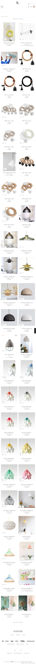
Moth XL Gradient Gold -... (9, 380)
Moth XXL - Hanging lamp (26, 354)
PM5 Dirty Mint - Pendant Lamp (26, 276)
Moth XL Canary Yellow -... (27, 458)
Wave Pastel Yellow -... (26, 536)
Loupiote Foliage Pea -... (9, 614)
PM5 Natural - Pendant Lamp (9, 302)
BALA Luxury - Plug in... (9, 94)
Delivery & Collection (20, 644)
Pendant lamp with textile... (9, 42)
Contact (23, 634)
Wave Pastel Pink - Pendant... (27, 562)
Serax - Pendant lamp (9, 354)
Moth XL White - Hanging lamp (26, 510)
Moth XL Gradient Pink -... (9, 432)
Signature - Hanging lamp (9, 536)
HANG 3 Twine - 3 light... (9, 198)
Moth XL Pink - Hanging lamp (27, 484)
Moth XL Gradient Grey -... (27, 406)
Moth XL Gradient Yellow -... (9, 458)
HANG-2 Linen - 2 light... (9, 146)
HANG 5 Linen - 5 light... (9, 120)
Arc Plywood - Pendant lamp (27, 302)
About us (12, 634)
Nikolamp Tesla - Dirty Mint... (26, 250)
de (34, 3)
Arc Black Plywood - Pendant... (9, 328)
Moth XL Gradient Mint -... (27, 432)
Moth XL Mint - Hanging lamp (9, 484)
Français (22, 663)
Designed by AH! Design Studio (26, 661)
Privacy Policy (26, 653)
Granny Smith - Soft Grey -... (9, 250)
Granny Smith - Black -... (27, 224)
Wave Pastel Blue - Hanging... (9, 588)
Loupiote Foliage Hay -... (27, 614)
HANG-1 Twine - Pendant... (9, 224)
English (33, 663)
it (32, 3)
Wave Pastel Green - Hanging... (9, 562)
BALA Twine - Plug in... (27, 68)
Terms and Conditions (18, 653)
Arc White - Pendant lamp (26, 328)
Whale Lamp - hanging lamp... (9, 68)
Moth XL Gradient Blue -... (27, 380)
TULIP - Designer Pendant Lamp (9, 172)
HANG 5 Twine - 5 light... (27, 172)
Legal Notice (9, 653)
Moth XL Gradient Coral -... (9, 406)
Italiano (30, 663)
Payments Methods (11, 644)
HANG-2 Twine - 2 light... (27, 198)
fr (30, 3)
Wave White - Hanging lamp (27, 588)
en (28, 3)
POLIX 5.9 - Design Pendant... (27, 42)
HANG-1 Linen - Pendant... (27, 146)
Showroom (18, 634)
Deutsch (26, 663)
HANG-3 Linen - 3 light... (27, 120)
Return (27, 644)
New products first (18, 16)
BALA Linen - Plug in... (27, 94)
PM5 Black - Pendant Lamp (9, 276)
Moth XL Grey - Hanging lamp (9, 510)
